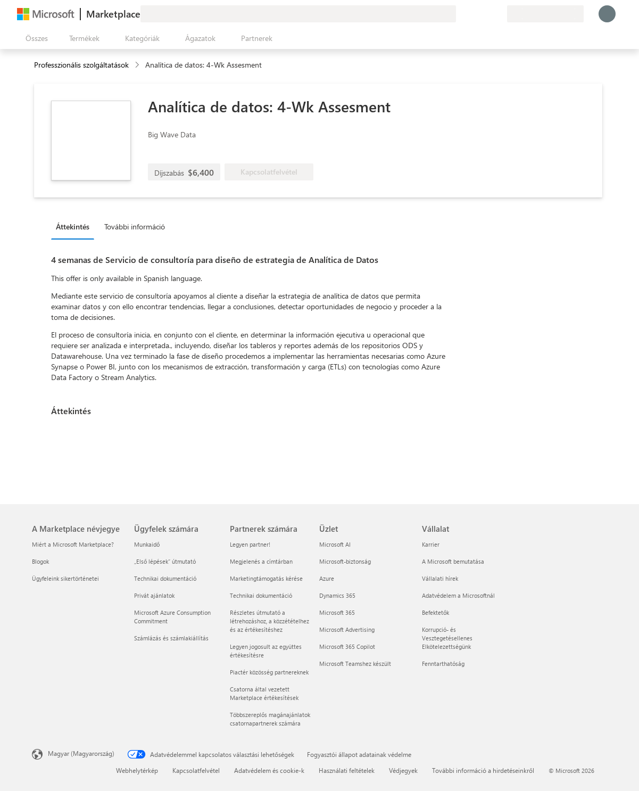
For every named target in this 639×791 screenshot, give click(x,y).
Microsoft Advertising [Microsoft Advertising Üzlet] (347, 629)
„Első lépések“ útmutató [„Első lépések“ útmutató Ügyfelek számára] (165, 561)
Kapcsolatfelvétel (196, 770)
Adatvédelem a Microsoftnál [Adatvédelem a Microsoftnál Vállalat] (458, 595)
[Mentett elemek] (486, 14)
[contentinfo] (138, 65)
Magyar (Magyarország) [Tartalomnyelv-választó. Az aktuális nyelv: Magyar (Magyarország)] (81, 753)
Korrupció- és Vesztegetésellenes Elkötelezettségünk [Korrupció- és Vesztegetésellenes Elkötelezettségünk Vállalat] (447, 637)
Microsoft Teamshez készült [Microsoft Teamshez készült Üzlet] (355, 664)
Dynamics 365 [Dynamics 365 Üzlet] (337, 595)
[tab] (75, 226)
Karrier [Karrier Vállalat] (430, 544)
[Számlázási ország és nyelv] (545, 13)
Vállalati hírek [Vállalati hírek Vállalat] (440, 578)
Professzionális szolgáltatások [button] (81, 65)
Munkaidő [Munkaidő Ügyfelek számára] (147, 544)
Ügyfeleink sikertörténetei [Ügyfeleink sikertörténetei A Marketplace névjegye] (65, 578)
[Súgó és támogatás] (473, 14)
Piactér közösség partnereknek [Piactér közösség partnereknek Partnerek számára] (269, 672)
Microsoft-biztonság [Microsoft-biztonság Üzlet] (345, 561)
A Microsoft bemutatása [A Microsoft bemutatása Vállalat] (453, 561)
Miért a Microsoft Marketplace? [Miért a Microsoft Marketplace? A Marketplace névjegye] (73, 544)
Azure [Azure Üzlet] (326, 578)
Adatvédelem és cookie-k (269, 770)
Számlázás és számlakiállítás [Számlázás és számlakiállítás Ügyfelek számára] (171, 638)
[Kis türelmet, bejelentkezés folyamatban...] (607, 13)
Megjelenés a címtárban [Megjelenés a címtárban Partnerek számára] (261, 561)
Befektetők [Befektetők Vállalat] (435, 612)
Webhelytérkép (137, 770)
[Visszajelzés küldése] (460, 14)
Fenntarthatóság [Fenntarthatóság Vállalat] (443, 664)
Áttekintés (72, 226)
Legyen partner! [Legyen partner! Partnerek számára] (250, 544)
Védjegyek (403, 770)
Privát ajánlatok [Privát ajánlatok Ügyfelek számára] (154, 595)
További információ (134, 226)
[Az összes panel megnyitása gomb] (34, 38)
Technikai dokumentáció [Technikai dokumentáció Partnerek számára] (261, 595)
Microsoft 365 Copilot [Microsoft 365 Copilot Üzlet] (347, 646)
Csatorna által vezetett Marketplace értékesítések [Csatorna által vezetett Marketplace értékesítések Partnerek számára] (264, 693)
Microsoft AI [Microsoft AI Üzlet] (335, 544)
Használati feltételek (347, 770)
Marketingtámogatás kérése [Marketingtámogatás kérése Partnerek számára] (266, 578)
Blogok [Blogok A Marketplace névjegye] (40, 561)
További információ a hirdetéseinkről (483, 770)
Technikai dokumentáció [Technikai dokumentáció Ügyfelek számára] (165, 578)
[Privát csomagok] (498, 14)
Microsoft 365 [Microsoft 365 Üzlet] (337, 612)
